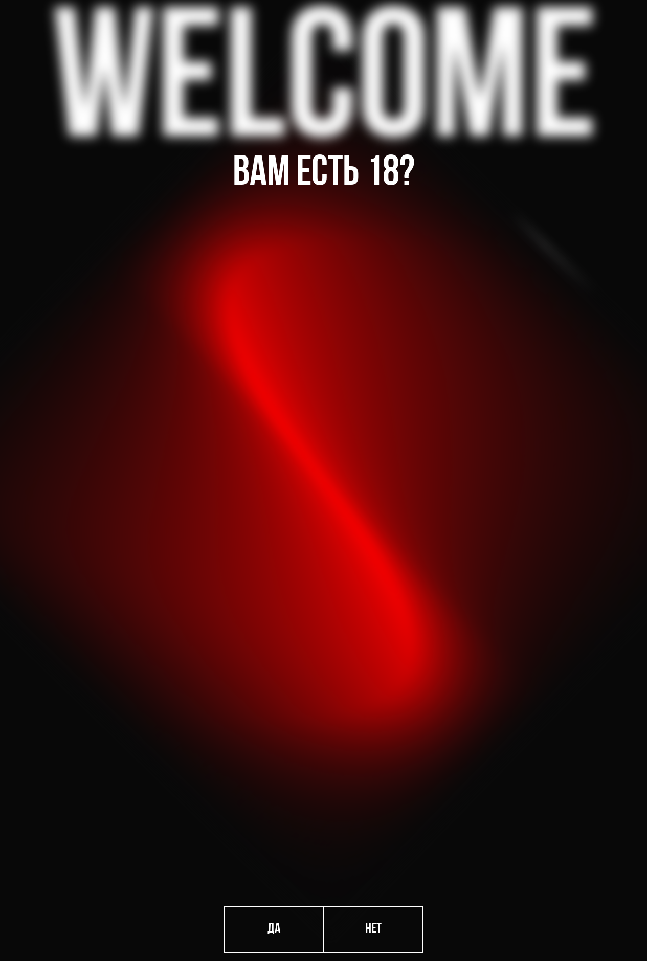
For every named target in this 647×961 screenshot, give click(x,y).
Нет (373, 929)
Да (273, 929)
